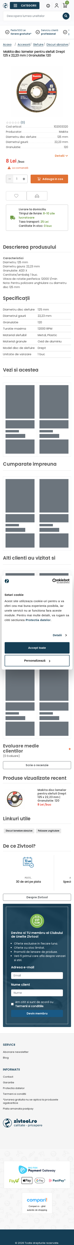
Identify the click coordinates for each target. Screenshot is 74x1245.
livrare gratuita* (21, 33)
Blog (6, 1058)
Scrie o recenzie (37, 765)
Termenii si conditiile (29, 1006)
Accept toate (37, 647)
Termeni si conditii (14, 1094)
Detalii (57, 635)
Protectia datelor (14, 1088)
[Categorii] (24, 5)
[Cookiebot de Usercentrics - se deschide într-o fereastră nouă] (52, 581)
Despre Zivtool (37, 897)
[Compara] (37, 195)
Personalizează (37, 660)
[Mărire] (23, 179)
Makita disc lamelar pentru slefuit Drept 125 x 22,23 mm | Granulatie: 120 (51, 795)
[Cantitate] (17, 179)
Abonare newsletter (16, 1052)
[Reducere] (9, 179)
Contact (8, 1077)
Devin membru (37, 1013)
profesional (48, 33)
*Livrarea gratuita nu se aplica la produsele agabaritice (30, 1101)
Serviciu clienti (49, 30)
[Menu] (48, 5)
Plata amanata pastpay (18, 1109)
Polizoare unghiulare (48, 830)
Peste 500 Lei (18, 30)
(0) (23, 122)
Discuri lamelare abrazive (19, 830)
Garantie (8, 1082)
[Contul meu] (57, 5)
